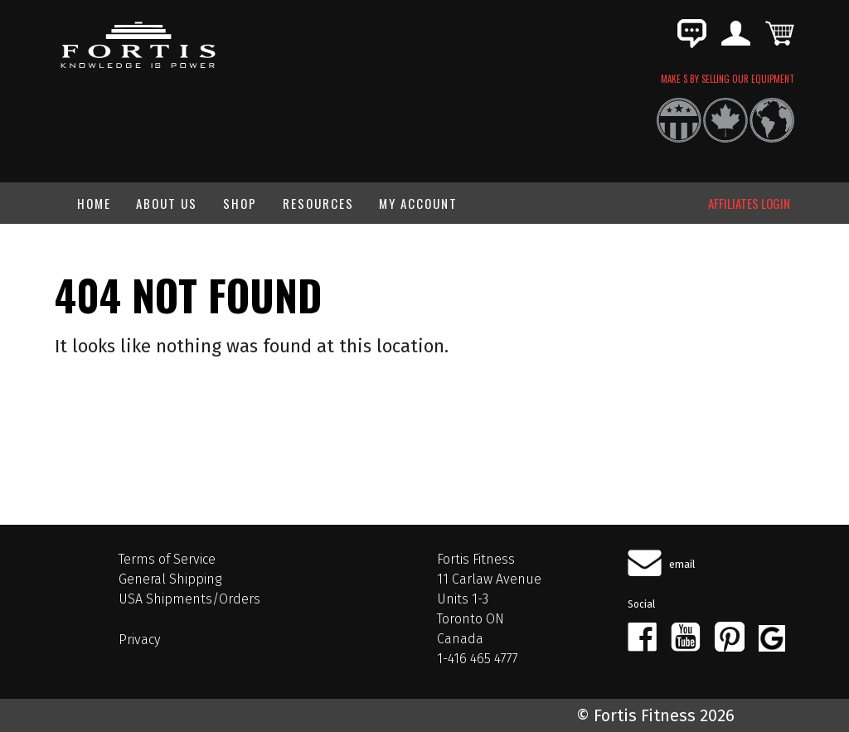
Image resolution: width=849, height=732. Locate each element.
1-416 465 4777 (477, 659)
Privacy (139, 639)
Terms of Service (167, 559)
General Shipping (170, 579)
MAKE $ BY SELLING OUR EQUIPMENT (727, 78)
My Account (418, 203)
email (682, 564)
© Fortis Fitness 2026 (655, 715)
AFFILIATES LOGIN (749, 203)
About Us (166, 203)
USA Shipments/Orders (189, 599)
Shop (240, 203)
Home (94, 203)
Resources (318, 203)
